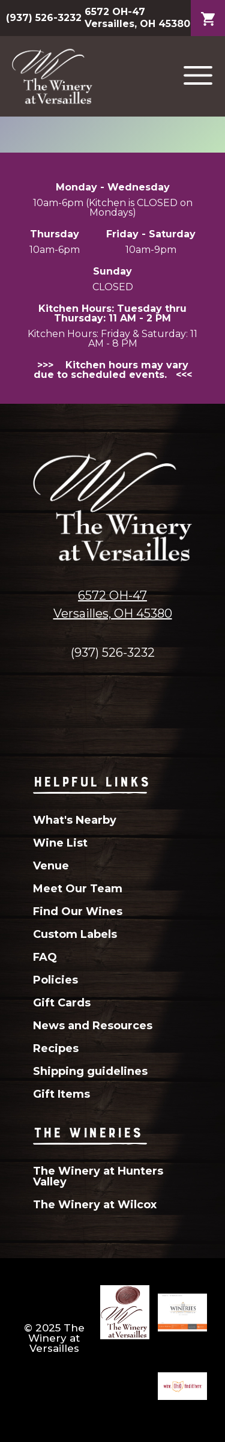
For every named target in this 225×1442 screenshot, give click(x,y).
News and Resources (92, 1025)
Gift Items (61, 1094)
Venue (51, 865)
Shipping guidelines (90, 1071)
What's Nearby (74, 820)
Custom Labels (75, 934)
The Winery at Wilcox (95, 1204)
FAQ (45, 957)
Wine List (60, 843)
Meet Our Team (77, 888)
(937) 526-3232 (44, 17)
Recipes (56, 1048)
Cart (208, 9)
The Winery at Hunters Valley (98, 1176)
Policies (55, 980)
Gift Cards (62, 1002)
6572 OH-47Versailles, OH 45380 (112, 604)
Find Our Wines (77, 911)
